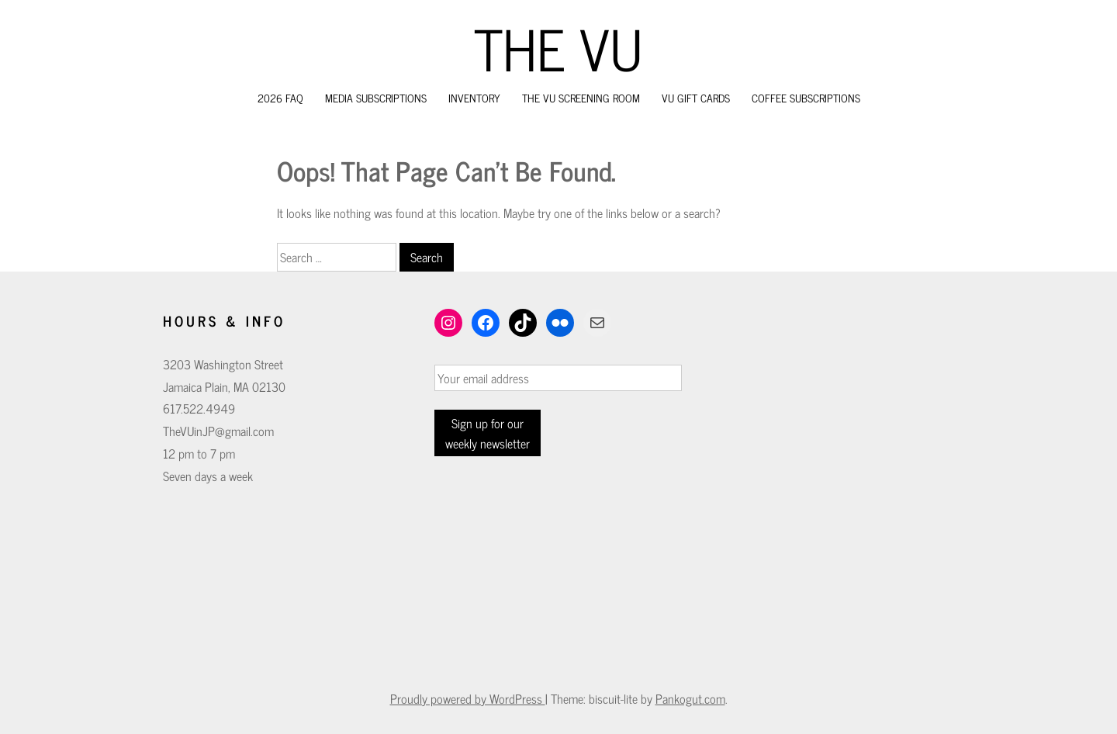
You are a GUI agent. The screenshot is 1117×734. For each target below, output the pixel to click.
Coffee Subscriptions (806, 97)
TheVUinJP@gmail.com (218, 431)
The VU (558, 47)
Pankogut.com (690, 698)
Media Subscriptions (376, 97)
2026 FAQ (280, 97)
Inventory (474, 97)
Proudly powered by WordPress (467, 698)
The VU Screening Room (581, 97)
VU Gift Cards (696, 97)
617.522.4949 (199, 408)
